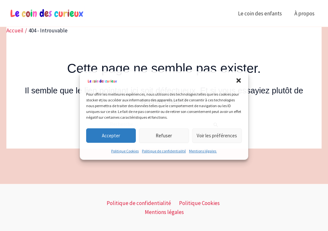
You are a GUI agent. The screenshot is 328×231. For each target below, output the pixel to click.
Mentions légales (203, 151)
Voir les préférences (217, 136)
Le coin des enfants (262, 13)
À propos (305, 13)
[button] (238, 80)
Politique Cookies (125, 151)
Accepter (111, 136)
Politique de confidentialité (164, 151)
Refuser (164, 136)
